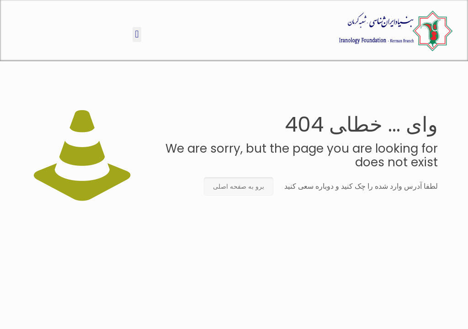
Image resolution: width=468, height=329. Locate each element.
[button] (137, 34)
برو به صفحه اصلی (238, 186)
